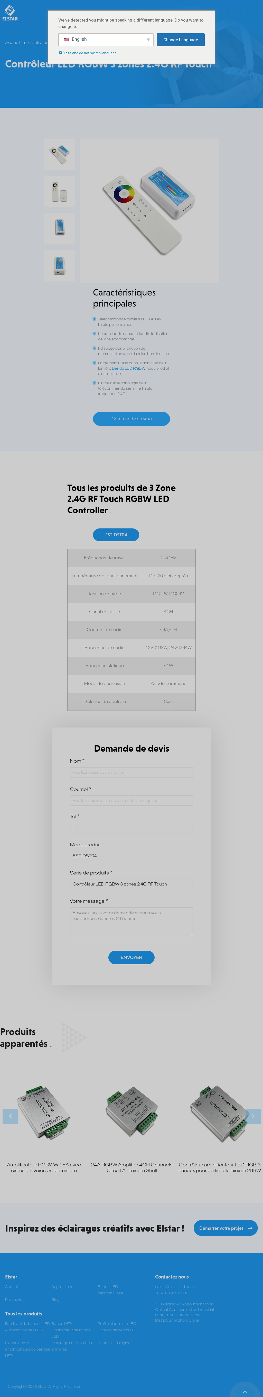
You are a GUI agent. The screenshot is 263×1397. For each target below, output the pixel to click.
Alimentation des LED (24, 1330)
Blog (55, 1299)
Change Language (180, 39)
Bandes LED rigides (115, 1343)
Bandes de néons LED (117, 1330)
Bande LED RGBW (128, 368)
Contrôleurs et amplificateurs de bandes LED (27, 1349)
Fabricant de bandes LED (27, 1323)
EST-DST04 (116, 534)
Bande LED (61, 1323)
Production (15, 1299)
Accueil (12, 42)
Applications (62, 1286)
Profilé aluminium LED (117, 1323)
